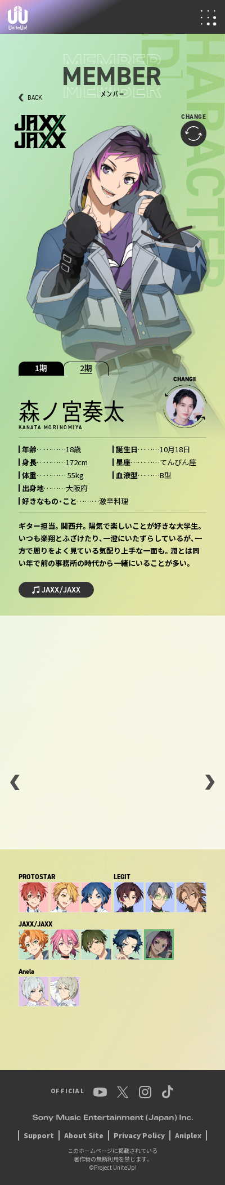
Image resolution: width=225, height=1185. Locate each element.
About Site (84, 1135)
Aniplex (188, 1135)
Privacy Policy (139, 1135)
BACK (35, 98)
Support (39, 1135)
